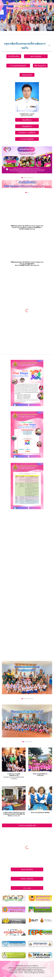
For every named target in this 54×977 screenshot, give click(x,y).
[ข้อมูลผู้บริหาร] (27, 126)
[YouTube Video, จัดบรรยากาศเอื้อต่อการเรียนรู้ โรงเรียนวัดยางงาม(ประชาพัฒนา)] (27, 646)
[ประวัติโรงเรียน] (13, 56)
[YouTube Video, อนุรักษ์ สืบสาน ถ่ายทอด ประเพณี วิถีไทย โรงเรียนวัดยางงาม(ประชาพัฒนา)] (27, 550)
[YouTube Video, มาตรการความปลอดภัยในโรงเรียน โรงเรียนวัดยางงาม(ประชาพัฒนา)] (27, 623)
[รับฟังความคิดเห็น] (27, 879)
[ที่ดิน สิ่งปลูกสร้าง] (40, 65)
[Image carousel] (27, 162)
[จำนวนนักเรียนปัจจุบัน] (18, 65)
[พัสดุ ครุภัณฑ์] (27, 75)
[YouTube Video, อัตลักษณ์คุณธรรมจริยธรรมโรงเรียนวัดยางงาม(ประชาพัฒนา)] (27, 524)
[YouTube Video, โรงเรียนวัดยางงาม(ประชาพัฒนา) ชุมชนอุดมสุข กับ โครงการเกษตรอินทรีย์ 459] (27, 246)
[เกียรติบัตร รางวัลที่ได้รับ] (27, 133)
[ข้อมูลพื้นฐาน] (27, 120)
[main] (27, 46)
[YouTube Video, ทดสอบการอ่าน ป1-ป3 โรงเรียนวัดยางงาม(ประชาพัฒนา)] (27, 599)
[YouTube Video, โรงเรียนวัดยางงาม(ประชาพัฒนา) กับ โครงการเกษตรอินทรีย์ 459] (27, 211)
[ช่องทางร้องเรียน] (27, 869)
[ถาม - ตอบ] (27, 888)
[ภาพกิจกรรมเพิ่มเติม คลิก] (27, 825)
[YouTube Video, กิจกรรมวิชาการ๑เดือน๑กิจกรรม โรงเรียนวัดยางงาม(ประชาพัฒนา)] (27, 575)
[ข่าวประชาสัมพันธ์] (27, 139)
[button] (2, 3)
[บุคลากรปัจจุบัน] (36, 56)
